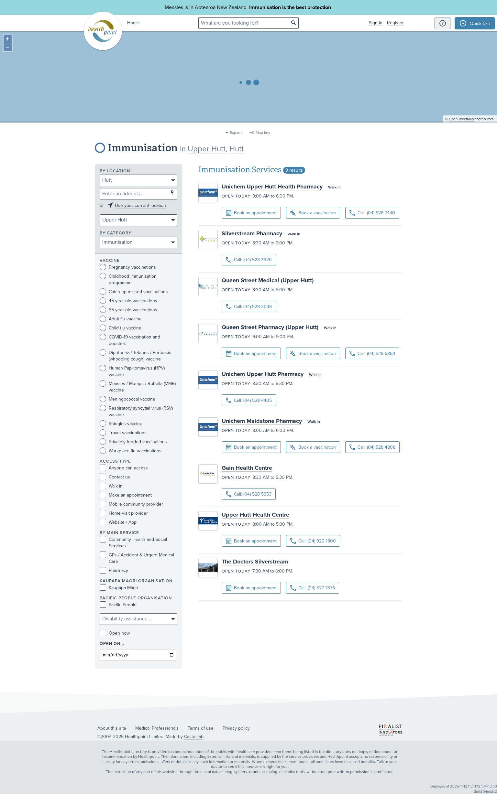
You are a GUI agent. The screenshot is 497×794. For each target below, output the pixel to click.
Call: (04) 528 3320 (249, 260)
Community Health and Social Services (133, 542)
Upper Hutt (207, 149)
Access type (115, 461)
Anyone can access (124, 468)
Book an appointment (251, 213)
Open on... (112, 644)
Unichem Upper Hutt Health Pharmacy (272, 186)
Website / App (118, 522)
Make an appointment (126, 495)
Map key (263, 132)
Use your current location (140, 205)
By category (115, 233)
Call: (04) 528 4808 (372, 447)
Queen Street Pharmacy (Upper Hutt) (270, 327)
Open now (115, 633)
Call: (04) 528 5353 (248, 494)
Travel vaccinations (123, 433)
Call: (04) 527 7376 (312, 588)
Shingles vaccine (121, 424)
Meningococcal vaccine (127, 399)
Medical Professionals (157, 728)
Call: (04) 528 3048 (249, 306)
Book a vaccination (313, 213)
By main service (119, 533)
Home (133, 23)
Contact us (115, 477)
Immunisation (265, 7)
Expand (236, 132)
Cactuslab (194, 736)
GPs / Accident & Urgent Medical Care (137, 558)
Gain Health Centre (247, 467)
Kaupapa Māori (119, 588)
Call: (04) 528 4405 (249, 400)
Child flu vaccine (120, 328)
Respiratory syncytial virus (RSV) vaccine (136, 411)
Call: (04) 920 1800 (313, 541)
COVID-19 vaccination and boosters (130, 340)
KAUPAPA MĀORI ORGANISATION (136, 581)
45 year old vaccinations (128, 301)
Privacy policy (236, 728)
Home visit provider (124, 513)
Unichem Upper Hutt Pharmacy (263, 374)
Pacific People (118, 605)
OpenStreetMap (461, 125)
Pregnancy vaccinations (128, 267)
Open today (236, 196)
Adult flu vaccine (121, 319)
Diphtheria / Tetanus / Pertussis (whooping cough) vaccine (135, 355)
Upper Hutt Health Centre (255, 514)
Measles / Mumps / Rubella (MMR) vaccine (138, 387)
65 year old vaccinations (128, 310)
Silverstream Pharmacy (252, 233)
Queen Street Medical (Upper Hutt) (268, 280)
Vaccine (110, 261)
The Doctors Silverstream (255, 561)
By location (115, 171)
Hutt (236, 149)
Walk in (111, 486)
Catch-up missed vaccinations (134, 292)
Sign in (375, 23)
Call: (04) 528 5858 (372, 353)
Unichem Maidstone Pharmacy (262, 420)
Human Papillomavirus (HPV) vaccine (132, 371)
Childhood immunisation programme (128, 279)
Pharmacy (114, 570)
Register (395, 23)
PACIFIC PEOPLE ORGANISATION (136, 598)
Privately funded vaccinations (133, 442)
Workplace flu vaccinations (130, 451)
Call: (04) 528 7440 (372, 213)
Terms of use (201, 728)
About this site (111, 728)
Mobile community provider (131, 504)
